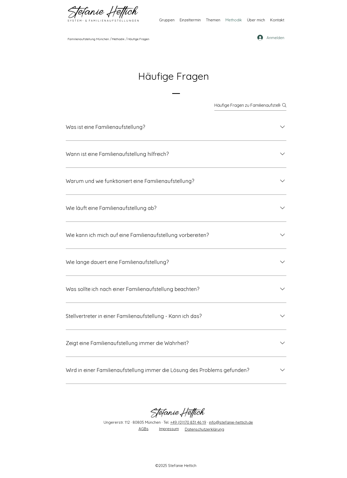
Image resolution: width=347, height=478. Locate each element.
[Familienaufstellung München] (88, 39)
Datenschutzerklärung (204, 429)
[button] (167, 20)
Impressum (169, 428)
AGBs (144, 428)
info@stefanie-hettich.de (231, 422)
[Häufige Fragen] (138, 39)
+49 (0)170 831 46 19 (188, 422)
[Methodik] (118, 39)
